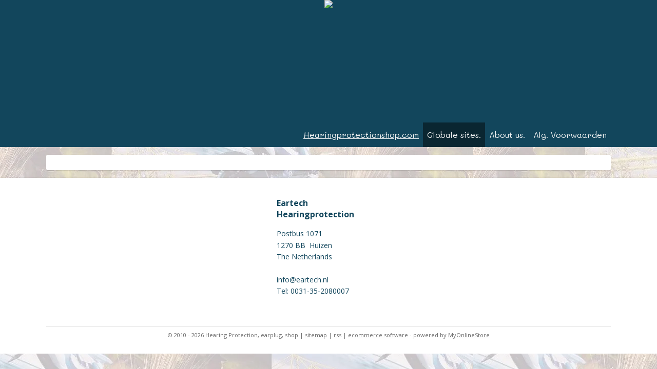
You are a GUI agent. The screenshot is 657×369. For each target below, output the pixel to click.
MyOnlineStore (469, 335)
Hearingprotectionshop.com (361, 134)
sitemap (316, 335)
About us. (507, 134)
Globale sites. (454, 134)
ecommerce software (378, 335)
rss (337, 335)
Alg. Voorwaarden (570, 134)
